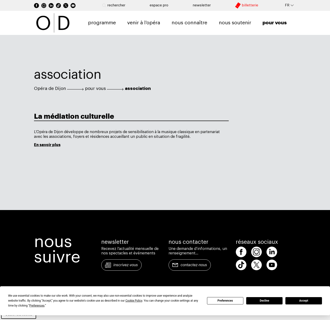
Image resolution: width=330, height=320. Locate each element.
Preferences (225, 300)
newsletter (202, 5)
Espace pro (159, 5)
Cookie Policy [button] (133, 300)
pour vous (95, 88)
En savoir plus (47, 145)
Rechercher (113, 5)
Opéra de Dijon (50, 88)
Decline (264, 300)
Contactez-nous (194, 265)
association (138, 88)
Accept (303, 300)
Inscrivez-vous (125, 265)
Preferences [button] (36, 305)
